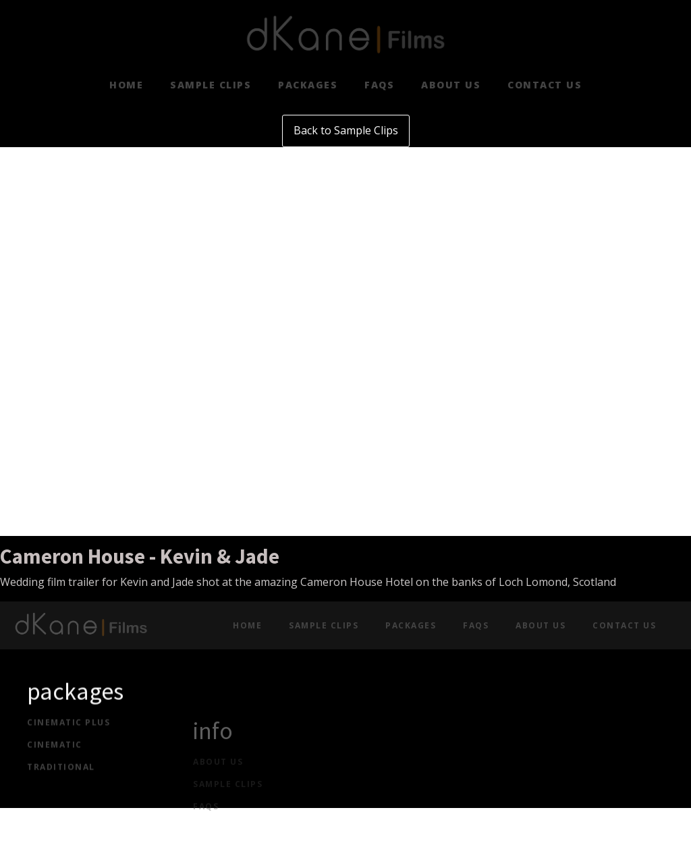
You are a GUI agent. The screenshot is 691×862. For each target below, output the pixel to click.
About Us (450, 84)
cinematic (54, 753)
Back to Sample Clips (346, 130)
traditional (61, 775)
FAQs (379, 84)
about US (218, 785)
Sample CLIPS (227, 808)
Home (126, 84)
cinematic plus (68, 731)
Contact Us (544, 84)
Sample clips (210, 84)
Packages (307, 84)
